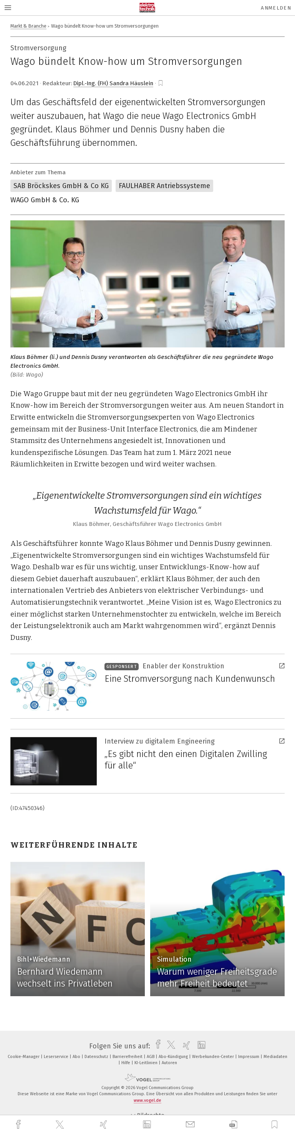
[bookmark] (160, 83)
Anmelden (276, 8)
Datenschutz (97, 1056)
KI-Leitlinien (146, 1062)
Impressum (249, 1056)
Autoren (169, 1062)
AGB (151, 1056)
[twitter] (61, 1124)
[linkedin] (148, 1125)
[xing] (104, 1124)
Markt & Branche (28, 26)
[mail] (191, 1125)
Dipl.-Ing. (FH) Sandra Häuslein (113, 83)
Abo (77, 1056)
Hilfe (126, 1062)
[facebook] (19, 1125)
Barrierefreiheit (128, 1056)
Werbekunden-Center (213, 1056)
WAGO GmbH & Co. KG (44, 200)
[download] (233, 1124)
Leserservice (57, 1056)
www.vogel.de (147, 1100)
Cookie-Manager (24, 1056)
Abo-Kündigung (174, 1056)
